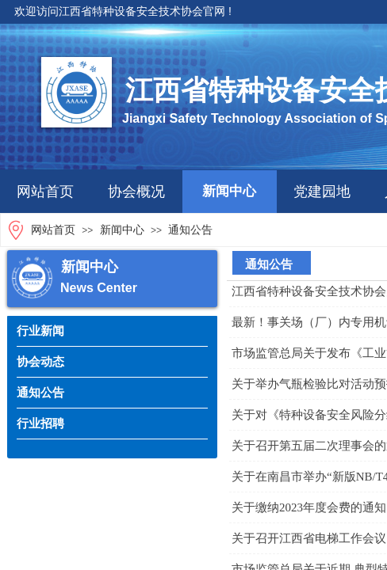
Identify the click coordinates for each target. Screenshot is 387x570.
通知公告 (190, 230)
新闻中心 (229, 191)
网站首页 (45, 192)
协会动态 (40, 361)
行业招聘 (40, 423)
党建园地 (322, 192)
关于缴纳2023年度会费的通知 (309, 507)
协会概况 (136, 192)
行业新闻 (40, 330)
